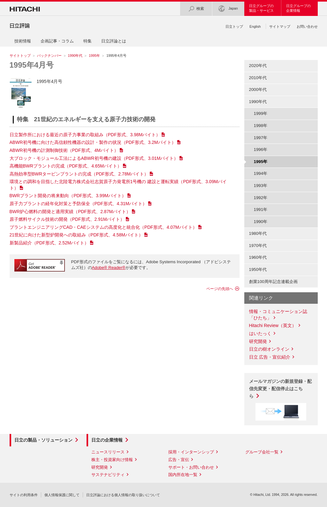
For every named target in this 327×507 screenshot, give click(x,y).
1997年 (261, 137)
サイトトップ (20, 55)
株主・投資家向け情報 (112, 459)
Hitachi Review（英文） (273, 325)
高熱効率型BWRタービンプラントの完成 (79, 173)
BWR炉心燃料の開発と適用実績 (70, 211)
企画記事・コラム (57, 41)
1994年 (261, 173)
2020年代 (258, 65)
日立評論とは (113, 41)
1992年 (261, 197)
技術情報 (22, 41)
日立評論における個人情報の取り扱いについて (123, 495)
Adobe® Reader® (108, 267)
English (255, 26)
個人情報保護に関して (62, 495)
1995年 (94, 55)
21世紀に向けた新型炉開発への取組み (76, 234)
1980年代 (258, 233)
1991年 (261, 209)
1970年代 (258, 245)
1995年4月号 (32, 65)
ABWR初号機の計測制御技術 (64, 150)
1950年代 (258, 269)
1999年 (261, 113)
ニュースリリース (108, 452)
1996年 (261, 149)
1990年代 (75, 55)
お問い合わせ (307, 26)
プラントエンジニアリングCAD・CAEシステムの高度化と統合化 (103, 227)
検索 (196, 8)
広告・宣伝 (178, 459)
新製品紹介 (49, 242)
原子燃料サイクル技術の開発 (67, 219)
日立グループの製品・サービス (261, 8)
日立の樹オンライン (269, 349)
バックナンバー (49, 55)
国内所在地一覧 (182, 474)
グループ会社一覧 (261, 452)
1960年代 (258, 257)
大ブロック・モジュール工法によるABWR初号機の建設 (94, 158)
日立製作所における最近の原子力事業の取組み (85, 134)
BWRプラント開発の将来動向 (68, 195)
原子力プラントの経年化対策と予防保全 (78, 203)
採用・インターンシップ (191, 452)
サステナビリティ (108, 474)
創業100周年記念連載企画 (273, 281)
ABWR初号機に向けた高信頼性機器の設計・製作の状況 (93, 142)
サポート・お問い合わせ (191, 467)
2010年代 (258, 77)
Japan (228, 8)
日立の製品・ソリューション (43, 440)
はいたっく (260, 333)
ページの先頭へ (219, 289)
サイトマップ (279, 26)
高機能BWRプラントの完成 (66, 165)
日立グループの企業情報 (298, 8)
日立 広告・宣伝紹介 (270, 357)
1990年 (261, 221)
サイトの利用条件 (24, 495)
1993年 (261, 185)
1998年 (261, 125)
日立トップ (234, 26)
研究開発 (258, 341)
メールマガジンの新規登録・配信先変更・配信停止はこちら (280, 389)
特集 (87, 41)
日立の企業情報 (107, 440)
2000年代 (258, 89)
